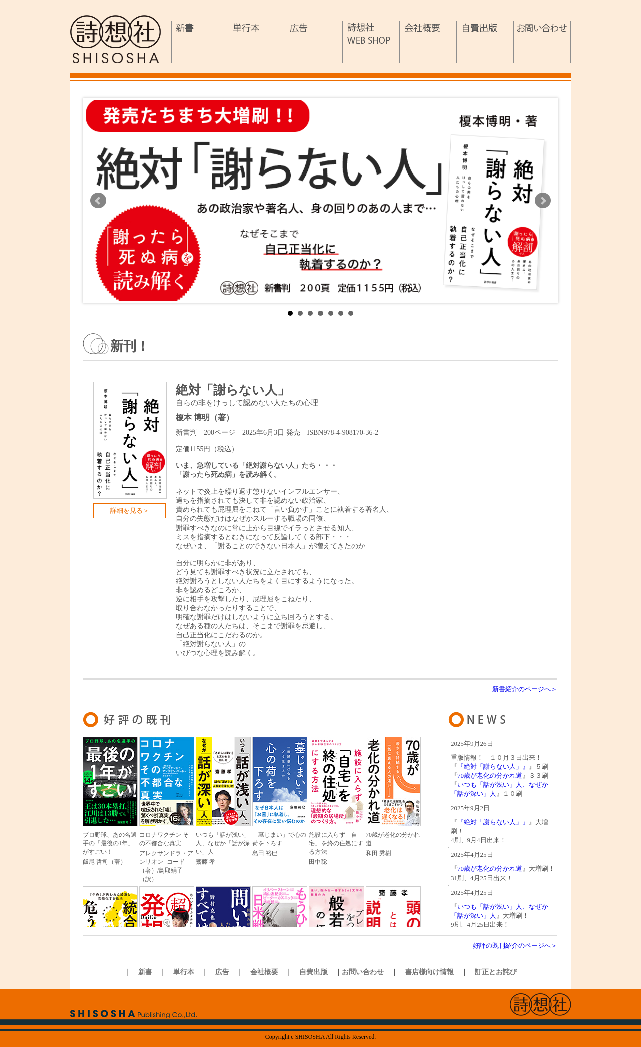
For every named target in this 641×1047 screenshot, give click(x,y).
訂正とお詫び (496, 972)
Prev (98, 201)
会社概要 (428, 42)
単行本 (256, 42)
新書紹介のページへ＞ (524, 689)
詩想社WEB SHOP (371, 42)
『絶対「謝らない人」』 (493, 766)
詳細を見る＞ (129, 510)
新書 (199, 42)
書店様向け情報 (429, 972)
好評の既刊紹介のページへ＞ (515, 945)
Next (543, 201)
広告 (314, 42)
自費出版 (485, 42)
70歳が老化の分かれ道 (489, 775)
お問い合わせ (542, 42)
